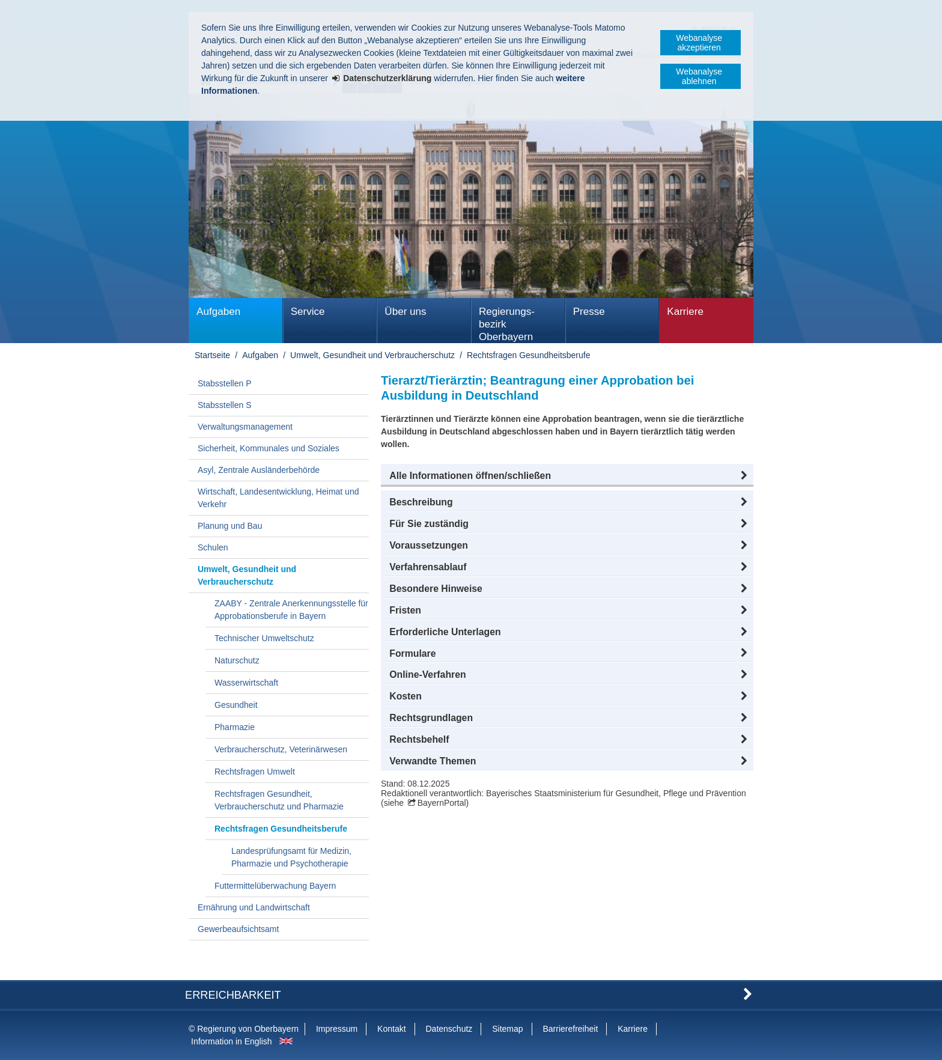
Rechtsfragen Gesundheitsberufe (528, 355)
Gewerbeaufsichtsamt (238, 929)
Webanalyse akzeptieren (699, 42)
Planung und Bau (230, 526)
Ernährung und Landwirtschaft (254, 907)
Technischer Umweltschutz (264, 638)
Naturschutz (237, 660)
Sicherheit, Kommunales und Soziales (268, 448)
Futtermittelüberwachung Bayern (275, 886)
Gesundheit (236, 705)
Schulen (213, 547)
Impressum (336, 1029)
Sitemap (507, 1029)
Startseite (212, 355)
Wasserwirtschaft (246, 682)
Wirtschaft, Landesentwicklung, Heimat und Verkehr (278, 498)
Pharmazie (234, 727)
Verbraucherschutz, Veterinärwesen (280, 749)
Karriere (685, 311)
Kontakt (391, 1029)
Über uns (405, 311)
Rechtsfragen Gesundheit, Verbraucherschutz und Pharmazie (279, 800)
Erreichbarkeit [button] (233, 995)
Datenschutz (448, 1029)
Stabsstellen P (225, 383)
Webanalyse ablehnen (699, 76)
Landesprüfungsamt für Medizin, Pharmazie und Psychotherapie (291, 857)
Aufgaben (218, 311)
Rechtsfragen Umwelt (254, 771)
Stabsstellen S (225, 405)
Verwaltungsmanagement (245, 426)
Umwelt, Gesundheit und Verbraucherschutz (372, 355)
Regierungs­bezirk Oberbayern (507, 324)
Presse (589, 311)
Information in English (231, 1041)
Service (308, 311)
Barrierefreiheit (570, 1029)
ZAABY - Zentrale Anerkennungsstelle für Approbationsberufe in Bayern (291, 610)
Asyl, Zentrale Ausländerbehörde (259, 470)
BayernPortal (442, 803)
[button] (567, 476)
